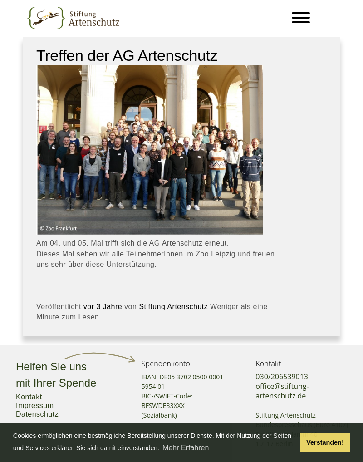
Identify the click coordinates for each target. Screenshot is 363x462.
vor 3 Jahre (102, 306)
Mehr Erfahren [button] (185, 448)
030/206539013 (281, 377)
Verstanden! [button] (324, 442)
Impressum (35, 405)
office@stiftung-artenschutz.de (282, 391)
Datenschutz (37, 414)
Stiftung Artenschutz (173, 306)
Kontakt (29, 397)
